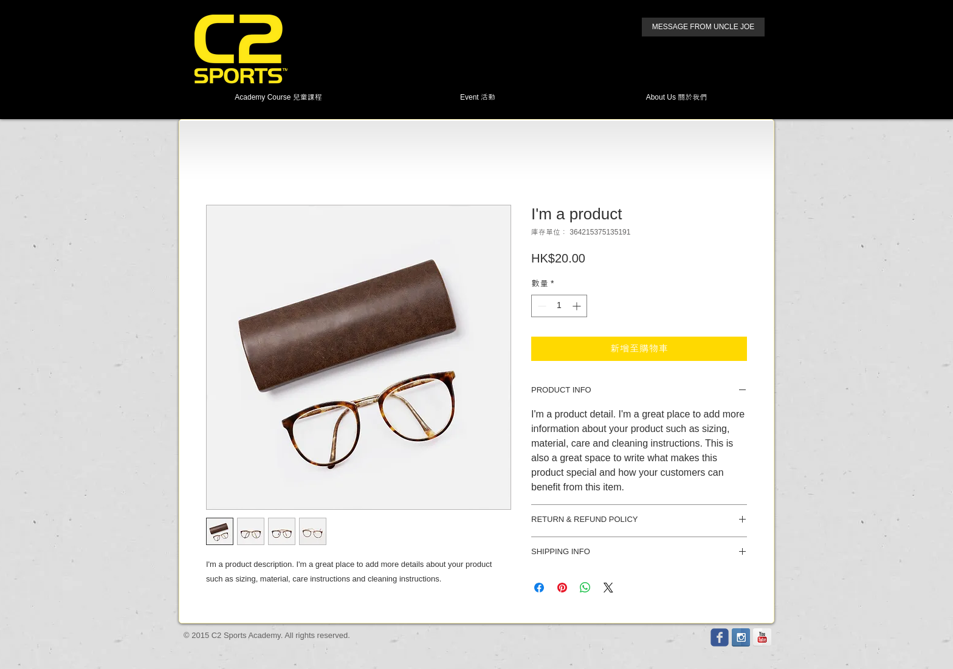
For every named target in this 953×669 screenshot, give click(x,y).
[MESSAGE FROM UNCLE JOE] (703, 27)
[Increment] (577, 306)
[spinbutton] (559, 306)
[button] (278, 97)
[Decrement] (540, 306)
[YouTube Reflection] (762, 637)
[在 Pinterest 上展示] (562, 587)
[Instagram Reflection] (741, 637)
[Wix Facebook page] (719, 637)
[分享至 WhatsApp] (585, 587)
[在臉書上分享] (539, 587)
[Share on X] (608, 587)
